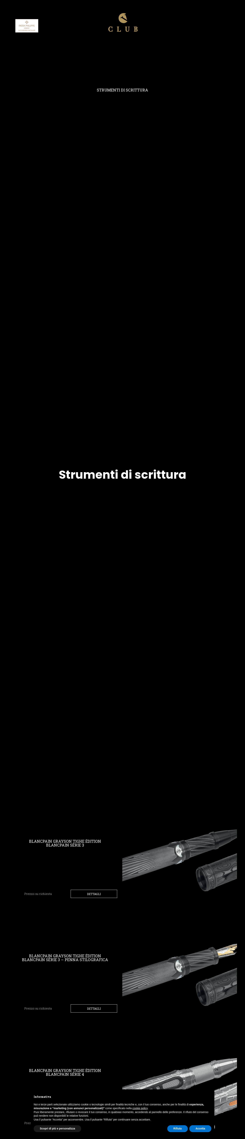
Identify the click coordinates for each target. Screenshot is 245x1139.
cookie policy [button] (140, 1108)
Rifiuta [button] (177, 1128)
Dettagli (94, 894)
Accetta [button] (200, 1128)
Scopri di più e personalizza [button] (57, 1128)
